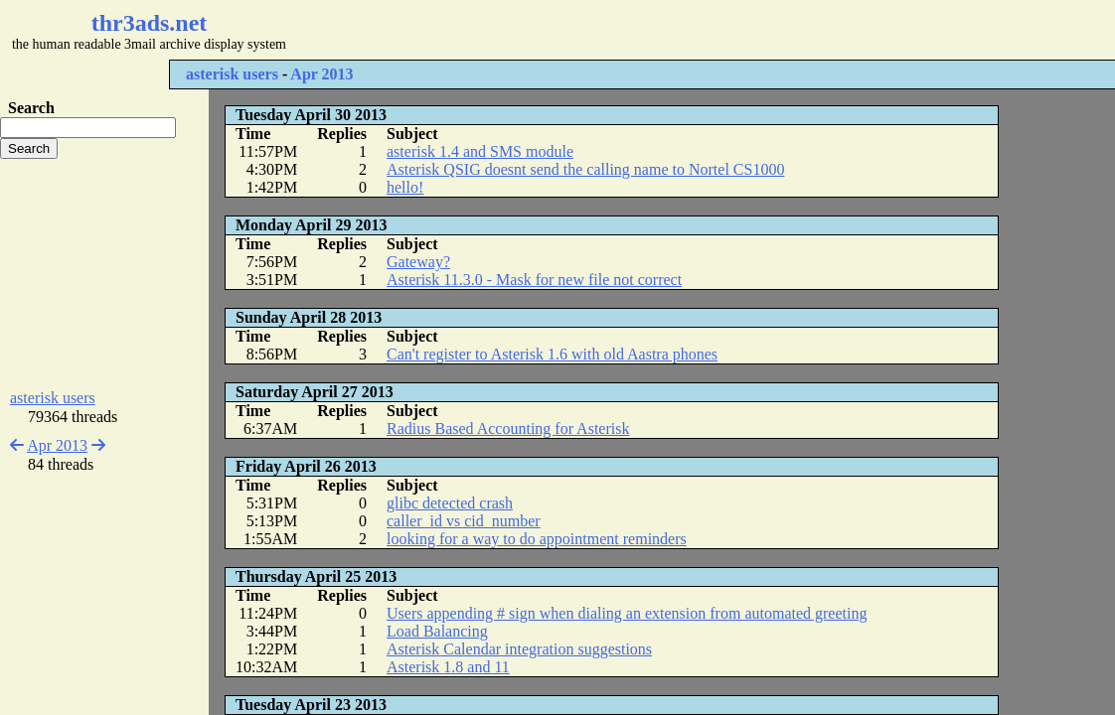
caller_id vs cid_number (464, 520)
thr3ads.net (149, 23)
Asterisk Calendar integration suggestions (519, 649)
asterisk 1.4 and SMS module (480, 151)
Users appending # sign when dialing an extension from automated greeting (627, 613)
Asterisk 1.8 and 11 (448, 666)
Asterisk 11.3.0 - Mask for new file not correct (534, 279)
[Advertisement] (592, 30)
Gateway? (418, 261)
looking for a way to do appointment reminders (537, 538)
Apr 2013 (321, 74)
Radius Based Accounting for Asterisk (508, 428)
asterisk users (232, 74)
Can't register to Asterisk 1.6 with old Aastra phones (552, 354)
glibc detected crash (450, 503)
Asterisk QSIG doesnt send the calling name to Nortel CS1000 (585, 169)
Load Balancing (437, 631)
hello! (405, 187)
